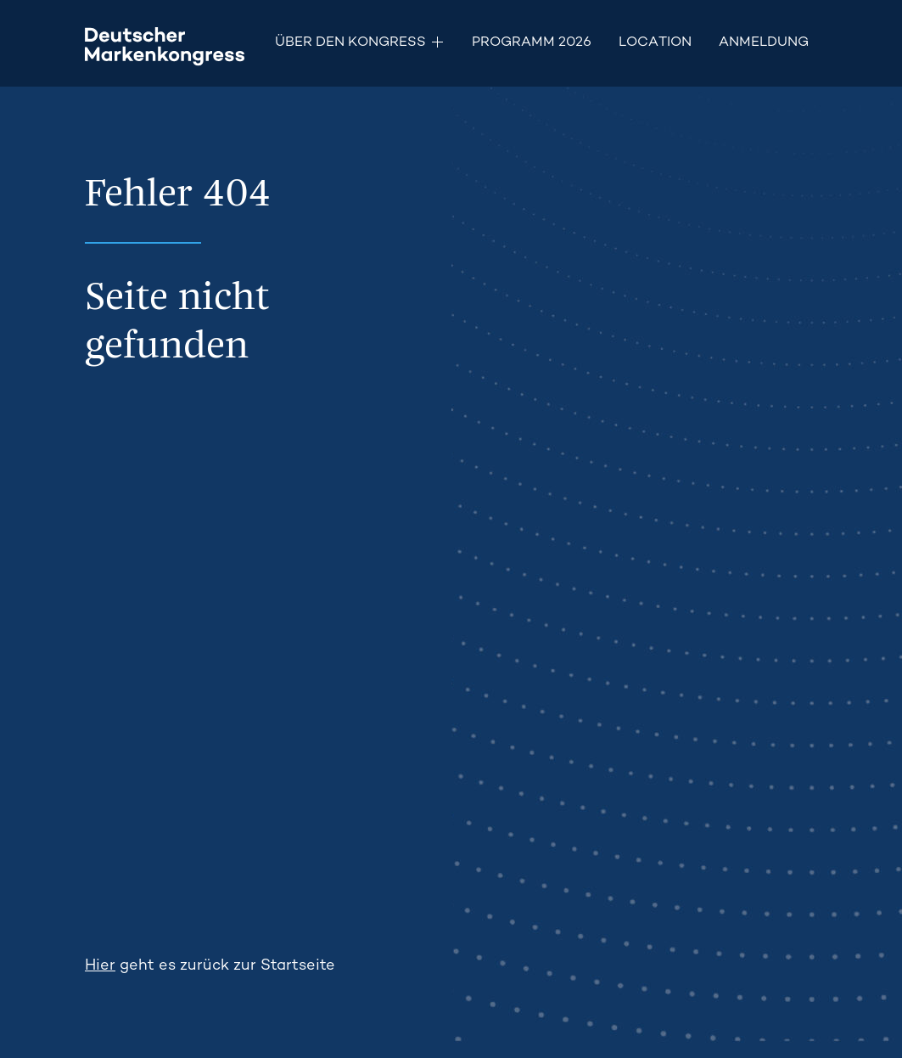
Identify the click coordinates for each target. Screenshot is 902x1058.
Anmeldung (764, 43)
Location (655, 43)
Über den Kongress (350, 43)
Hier (100, 966)
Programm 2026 (531, 43)
